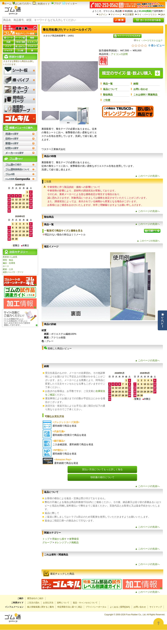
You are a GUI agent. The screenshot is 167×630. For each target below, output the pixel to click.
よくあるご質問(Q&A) (120, 607)
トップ (46, 538)
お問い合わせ (140, 89)
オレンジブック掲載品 (67, 542)
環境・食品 (8, 260)
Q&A (162, 14)
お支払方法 (48, 602)
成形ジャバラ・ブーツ (13, 272)
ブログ (56, 3)
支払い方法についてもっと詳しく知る (102, 469)
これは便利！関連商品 (145, 94)
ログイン (102, 14)
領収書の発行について (102, 477)
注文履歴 (129, 14)
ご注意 (106, 100)
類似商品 (108, 94)
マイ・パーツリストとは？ (148, 40)
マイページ (116, 14)
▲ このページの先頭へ (147, 175)
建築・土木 (8, 269)
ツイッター (69, 3)
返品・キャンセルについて (85, 602)
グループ (47, 542)
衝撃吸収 (74, 538)
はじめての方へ (22, 3)
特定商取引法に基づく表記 (69, 607)
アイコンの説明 (119, 54)
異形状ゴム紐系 (10, 257)
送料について (63, 602)
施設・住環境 (9, 263)
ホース (6, 266)
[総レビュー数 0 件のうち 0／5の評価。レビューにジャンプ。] (148, 45)
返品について (110, 89)
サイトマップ (156, 607)
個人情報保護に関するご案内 (40, 607)
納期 (135, 83)
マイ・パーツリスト (147, 14)
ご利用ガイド (41, 3)
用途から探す (59, 538)
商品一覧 (108, 83)
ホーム (6, 3)
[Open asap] (158, 623)
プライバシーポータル (96, 607)
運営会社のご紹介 (35, 598)
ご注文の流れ (33, 602)
